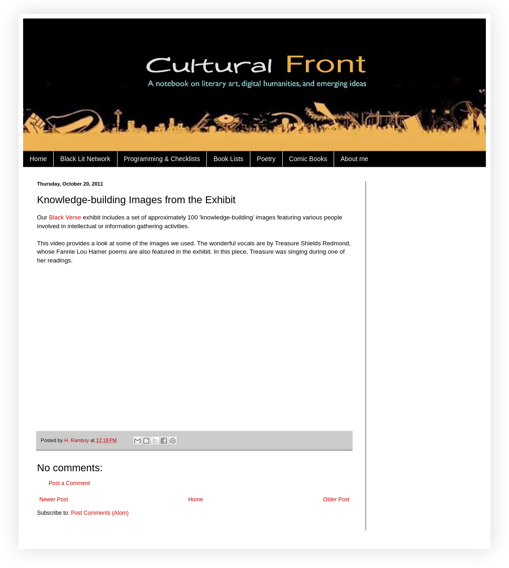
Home (38, 158)
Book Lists (228, 158)
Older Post (336, 499)
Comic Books (308, 158)
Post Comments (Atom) (100, 513)
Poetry (266, 158)
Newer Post (53, 499)
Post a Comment (69, 483)
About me (354, 158)
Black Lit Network (85, 158)
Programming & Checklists (162, 158)
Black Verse (65, 217)
